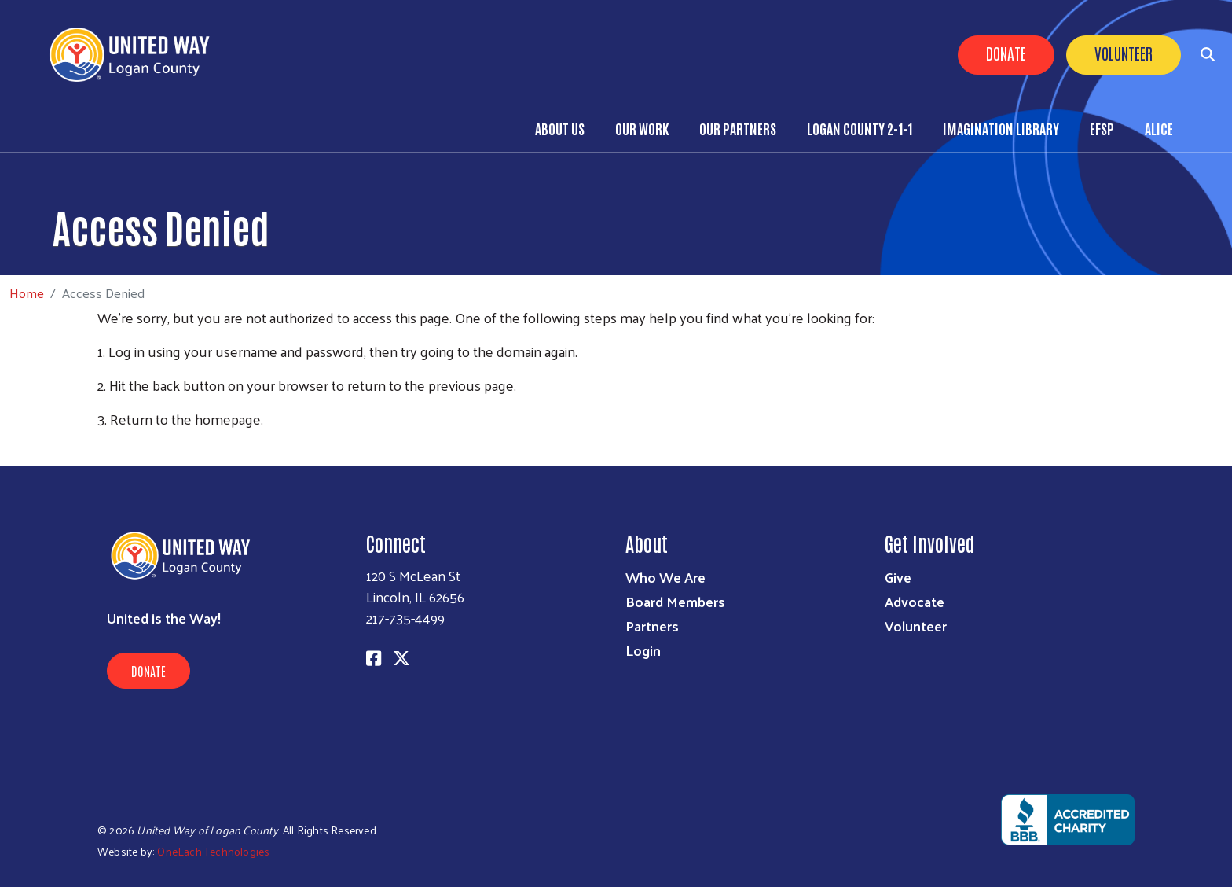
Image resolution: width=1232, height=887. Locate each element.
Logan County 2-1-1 (859, 128)
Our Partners (737, 128)
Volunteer (1123, 52)
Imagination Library (1001, 128)
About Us (560, 128)
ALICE (1159, 128)
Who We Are (665, 577)
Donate (1006, 52)
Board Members (675, 601)
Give (898, 577)
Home (26, 293)
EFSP (1102, 128)
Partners (652, 625)
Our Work (642, 128)
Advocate (914, 601)
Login (643, 650)
